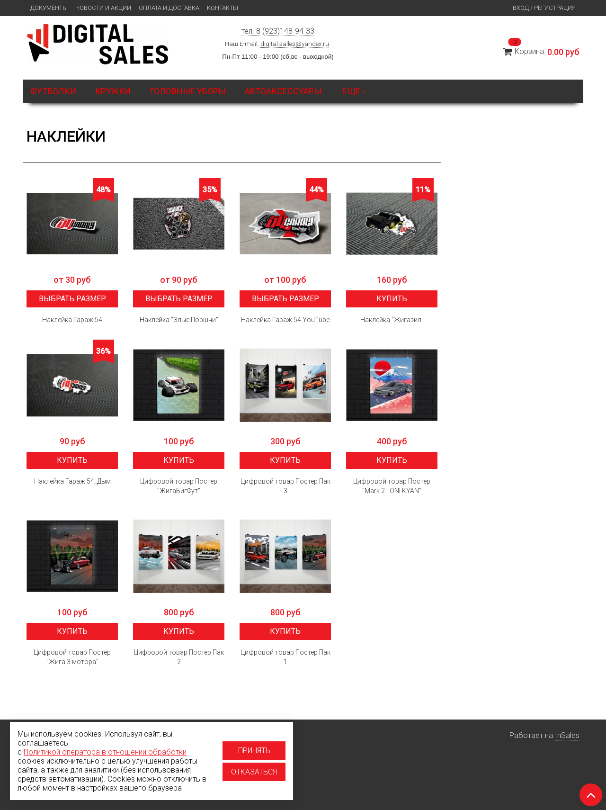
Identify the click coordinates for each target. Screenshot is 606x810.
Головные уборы (188, 91)
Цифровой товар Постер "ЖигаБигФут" (178, 486)
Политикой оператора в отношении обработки (105, 751)
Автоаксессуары (283, 91)
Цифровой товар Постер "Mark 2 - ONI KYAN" (391, 486)
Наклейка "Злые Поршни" (179, 320)
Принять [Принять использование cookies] (254, 750)
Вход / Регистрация (544, 7)
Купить (391, 298)
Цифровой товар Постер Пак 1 (285, 657)
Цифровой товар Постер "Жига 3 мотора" (72, 657)
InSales (567, 735)
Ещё (354, 91)
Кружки (113, 91)
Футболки (53, 91)
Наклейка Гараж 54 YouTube (285, 320)
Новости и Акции (103, 7)
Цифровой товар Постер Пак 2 (179, 657)
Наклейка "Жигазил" (392, 320)
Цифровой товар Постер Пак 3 (285, 486)
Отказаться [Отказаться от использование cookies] (254, 771)
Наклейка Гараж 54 (72, 320)
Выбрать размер (72, 298)
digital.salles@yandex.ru (294, 43)
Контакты (222, 7)
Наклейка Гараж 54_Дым (72, 481)
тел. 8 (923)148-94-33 (277, 31)
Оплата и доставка (169, 7)
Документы (49, 7)
